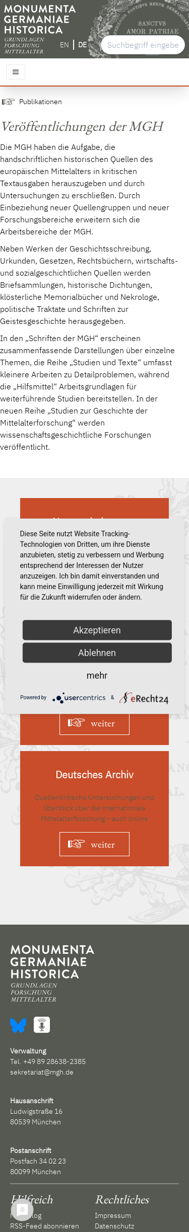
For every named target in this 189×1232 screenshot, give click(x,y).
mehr (97, 675)
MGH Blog (25, 1215)
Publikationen (40, 101)
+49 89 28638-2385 (54, 1061)
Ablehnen (97, 652)
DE (82, 44)
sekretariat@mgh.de (42, 1072)
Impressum (113, 1215)
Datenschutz (114, 1225)
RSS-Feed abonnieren (44, 1225)
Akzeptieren (97, 629)
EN (64, 44)
